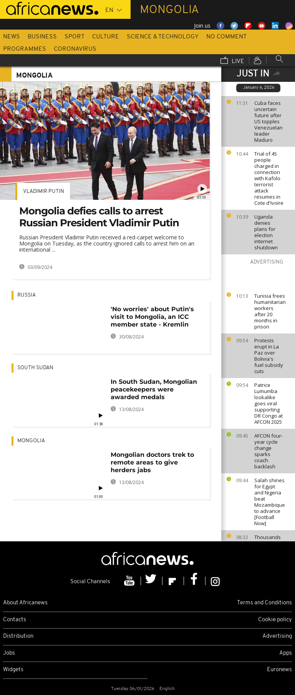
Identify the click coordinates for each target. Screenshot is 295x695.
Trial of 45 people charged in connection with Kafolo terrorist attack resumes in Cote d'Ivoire (268, 178)
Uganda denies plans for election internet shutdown (266, 232)
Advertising (277, 636)
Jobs (9, 653)
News (11, 37)
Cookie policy (275, 620)
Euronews (279, 670)
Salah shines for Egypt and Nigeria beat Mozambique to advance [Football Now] (269, 501)
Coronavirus (75, 49)
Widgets (13, 670)
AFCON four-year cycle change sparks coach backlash (268, 451)
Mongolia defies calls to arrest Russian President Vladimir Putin (99, 217)
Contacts (14, 620)
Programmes (24, 49)
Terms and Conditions (264, 603)
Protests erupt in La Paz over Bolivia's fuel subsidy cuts (268, 355)
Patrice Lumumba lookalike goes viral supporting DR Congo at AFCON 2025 (268, 403)
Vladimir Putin (43, 191)
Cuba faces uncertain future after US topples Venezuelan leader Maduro (268, 121)
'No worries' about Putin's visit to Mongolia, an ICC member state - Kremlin (152, 316)
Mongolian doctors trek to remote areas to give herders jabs (152, 462)
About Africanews (25, 603)
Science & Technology (163, 37)
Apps (285, 653)
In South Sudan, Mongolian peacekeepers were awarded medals (154, 389)
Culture (105, 37)
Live (232, 61)
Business (42, 37)
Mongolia (31, 441)
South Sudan (35, 368)
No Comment (226, 37)
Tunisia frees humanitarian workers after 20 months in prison (270, 311)
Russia (26, 295)
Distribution (18, 636)
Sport (75, 37)
